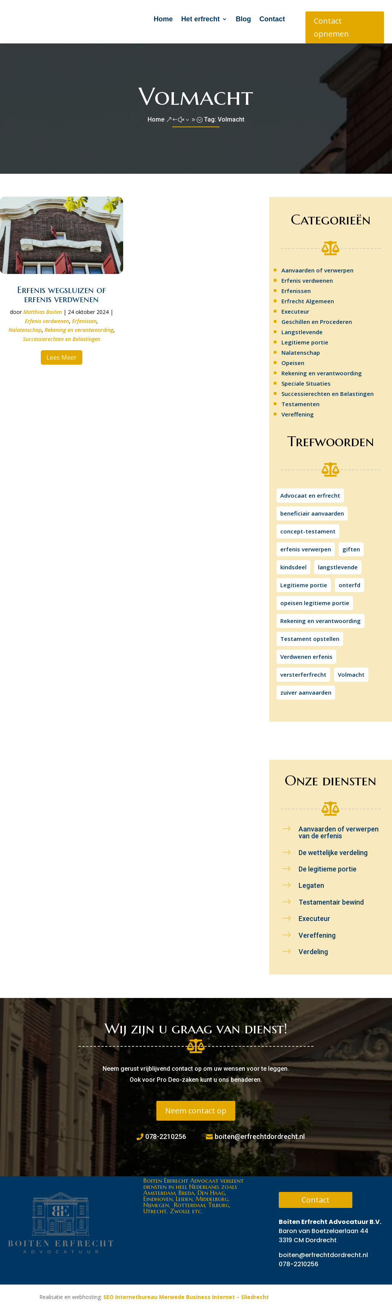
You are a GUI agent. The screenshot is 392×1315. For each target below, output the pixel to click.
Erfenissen (84, 318)
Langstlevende (302, 329)
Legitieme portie (304, 339)
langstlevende (338, 564)
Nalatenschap (25, 326)
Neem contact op (196, 1107)
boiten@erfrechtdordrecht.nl (260, 1133)
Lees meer (62, 354)
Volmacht (351, 671)
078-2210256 (165, 1133)
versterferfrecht (303, 671)
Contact (272, 19)
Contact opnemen (331, 27)
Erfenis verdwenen (47, 318)
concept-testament (308, 528)
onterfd (349, 582)
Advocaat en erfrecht (310, 492)
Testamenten (300, 401)
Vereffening (297, 411)
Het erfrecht (200, 19)
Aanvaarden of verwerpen (317, 267)
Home (163, 19)
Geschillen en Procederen (316, 318)
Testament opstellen (309, 635)
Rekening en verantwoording (79, 326)
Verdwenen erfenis (306, 653)
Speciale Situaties (306, 380)
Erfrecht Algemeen (307, 298)
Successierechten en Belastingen (61, 336)
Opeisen (292, 360)
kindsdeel (293, 564)
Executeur (295, 308)
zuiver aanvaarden (305, 689)
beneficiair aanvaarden (312, 510)
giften (351, 546)
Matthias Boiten (42, 308)
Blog (243, 19)
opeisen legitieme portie (314, 600)
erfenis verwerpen (305, 546)
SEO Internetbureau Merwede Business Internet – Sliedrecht (186, 1293)
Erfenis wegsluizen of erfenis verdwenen (61, 291)
